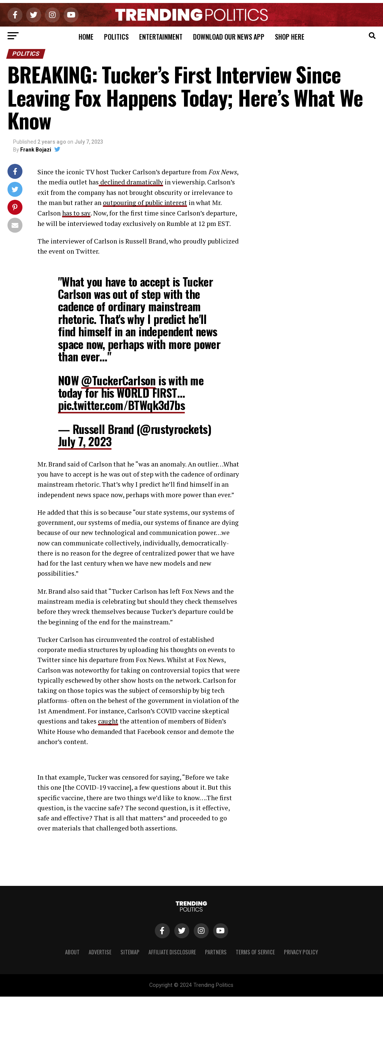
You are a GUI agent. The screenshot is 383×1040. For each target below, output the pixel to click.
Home (86, 37)
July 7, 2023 (85, 440)
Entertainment (161, 37)
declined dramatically (132, 182)
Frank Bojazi (35, 150)
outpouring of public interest (146, 202)
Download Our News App (228, 37)
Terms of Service (255, 951)
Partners (216, 951)
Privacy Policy (301, 951)
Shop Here (289, 37)
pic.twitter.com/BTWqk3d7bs (121, 404)
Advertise (100, 951)
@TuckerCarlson (118, 379)
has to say (76, 212)
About (72, 951)
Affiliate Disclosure (172, 951)
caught (108, 720)
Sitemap (130, 951)
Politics (116, 37)
